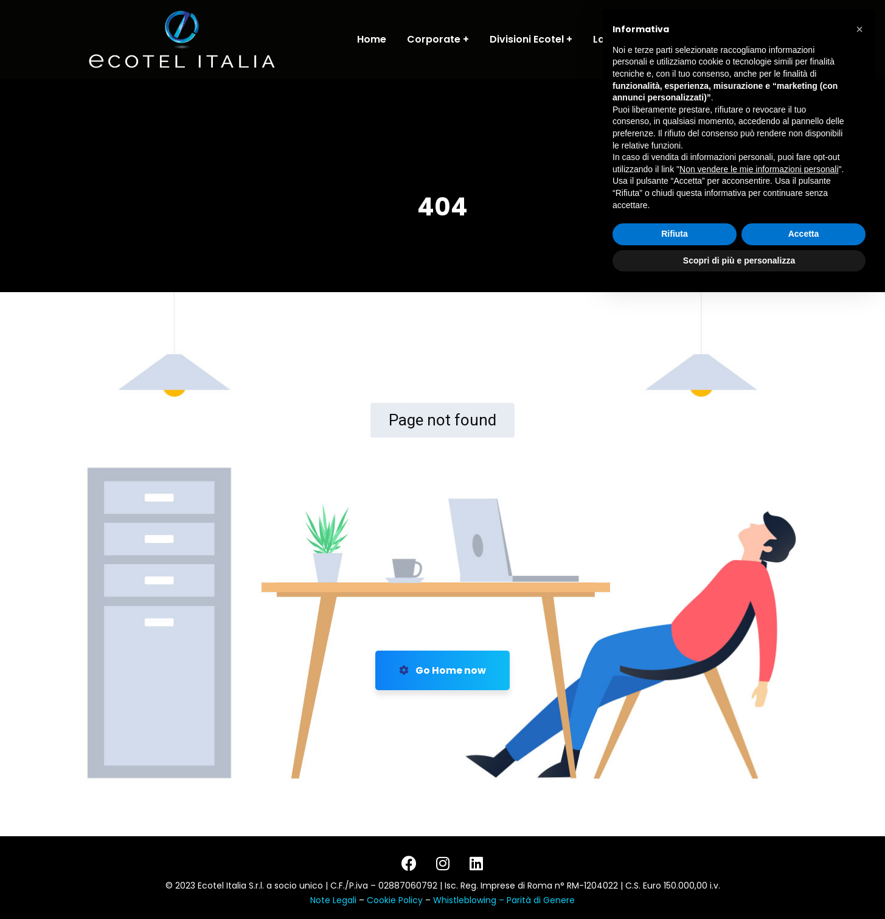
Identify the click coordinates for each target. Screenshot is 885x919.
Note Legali (333, 900)
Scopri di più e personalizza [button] (739, 885)
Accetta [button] (803, 859)
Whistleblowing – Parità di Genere (504, 900)
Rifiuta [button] (674, 859)
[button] (859, 655)
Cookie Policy (396, 900)
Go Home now (442, 670)
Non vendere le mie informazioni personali (758, 794)
